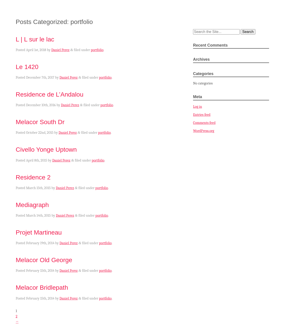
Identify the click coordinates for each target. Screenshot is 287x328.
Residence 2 (33, 177)
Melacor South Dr (40, 122)
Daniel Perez (60, 50)
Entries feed (202, 115)
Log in (197, 107)
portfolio (97, 50)
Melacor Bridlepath (42, 287)
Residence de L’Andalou (49, 94)
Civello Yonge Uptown (46, 149)
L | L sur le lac (35, 39)
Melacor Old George (44, 260)
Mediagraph (32, 204)
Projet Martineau (39, 232)
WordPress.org (203, 131)
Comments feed (204, 123)
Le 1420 (27, 66)
